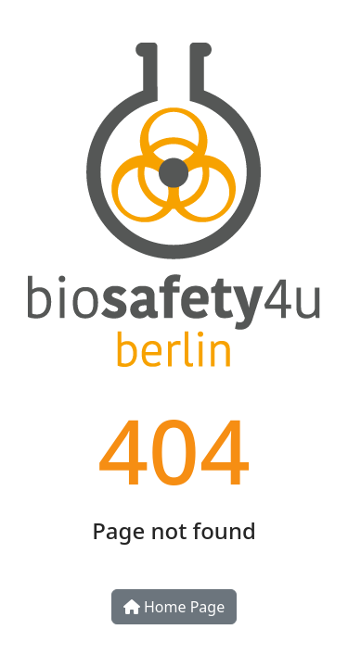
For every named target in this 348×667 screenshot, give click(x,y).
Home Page (174, 607)
